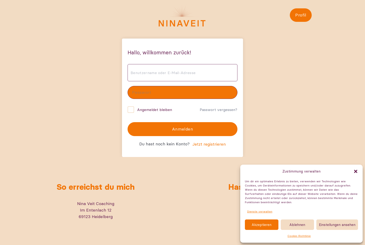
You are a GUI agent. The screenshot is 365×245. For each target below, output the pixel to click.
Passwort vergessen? (218, 109)
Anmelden (182, 129)
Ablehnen (297, 224)
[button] (355, 171)
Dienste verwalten (259, 211)
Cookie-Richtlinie (299, 236)
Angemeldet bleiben (154, 109)
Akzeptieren (261, 224)
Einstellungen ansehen (337, 224)
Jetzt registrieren (209, 144)
